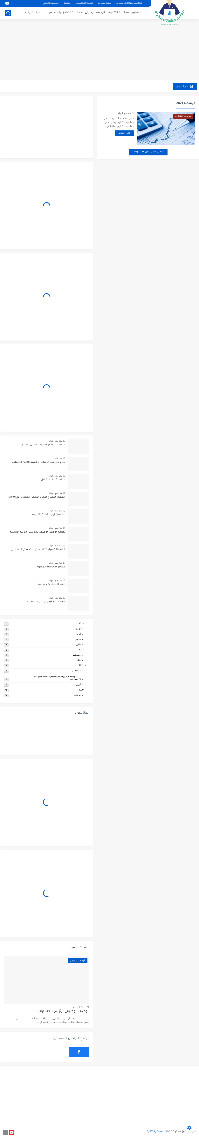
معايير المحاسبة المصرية (51, 567)
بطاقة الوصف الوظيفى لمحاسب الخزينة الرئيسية (37, 532)
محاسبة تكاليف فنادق (53, 479)
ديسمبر (76, 655)
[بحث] (8, 13)
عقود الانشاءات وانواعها (51, 584)
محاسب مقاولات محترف (129, 3)
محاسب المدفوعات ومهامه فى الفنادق (43, 445)
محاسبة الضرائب (35, 12)
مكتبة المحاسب (84, 3)
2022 (81, 650)
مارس (77, 639)
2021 (81, 666)
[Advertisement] (99, 50)
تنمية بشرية (104, 3)
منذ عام (58, 458)
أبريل (78, 634)
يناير (78, 645)
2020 (81, 690)
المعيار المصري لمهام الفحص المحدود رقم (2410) (36, 497)
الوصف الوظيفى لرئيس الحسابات (46, 602)
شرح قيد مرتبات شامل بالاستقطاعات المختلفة (38, 462)
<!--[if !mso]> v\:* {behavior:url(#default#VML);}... (55, 677)
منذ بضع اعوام (124, 113)
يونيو (78, 629)
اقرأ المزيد (124, 133)
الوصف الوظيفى (95, 12)
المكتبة (67, 3)
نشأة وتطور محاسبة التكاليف (48, 514)
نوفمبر (77, 695)
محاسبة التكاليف (118, 12)
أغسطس (75, 679)
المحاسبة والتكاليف (157, 1131)
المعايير (136, 12)
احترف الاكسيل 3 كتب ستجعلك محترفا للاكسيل (37, 549)
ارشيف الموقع (50, 3)
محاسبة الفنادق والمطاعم (65, 12)
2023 (81, 624)
